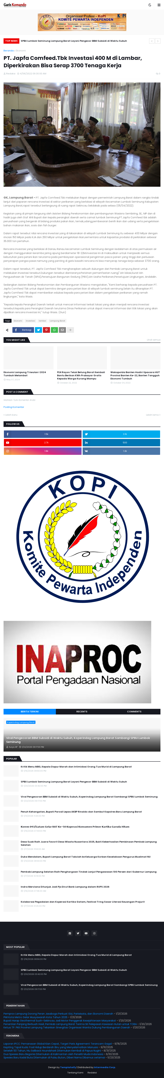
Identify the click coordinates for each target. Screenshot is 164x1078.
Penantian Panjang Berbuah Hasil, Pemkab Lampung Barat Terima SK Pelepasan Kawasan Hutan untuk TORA (70, 1024)
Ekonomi (21, 50)
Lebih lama (152, 415)
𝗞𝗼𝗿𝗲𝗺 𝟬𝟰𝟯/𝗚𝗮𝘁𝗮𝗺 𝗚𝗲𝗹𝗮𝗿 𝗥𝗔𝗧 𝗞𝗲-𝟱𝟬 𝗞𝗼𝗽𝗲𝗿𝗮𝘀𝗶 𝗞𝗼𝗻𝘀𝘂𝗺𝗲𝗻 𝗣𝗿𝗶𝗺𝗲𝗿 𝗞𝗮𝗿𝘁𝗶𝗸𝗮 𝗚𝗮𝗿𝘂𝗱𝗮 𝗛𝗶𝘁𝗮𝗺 (75, 826)
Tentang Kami (75, 1072)
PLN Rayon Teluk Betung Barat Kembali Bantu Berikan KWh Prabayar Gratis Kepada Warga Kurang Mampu (81, 375)
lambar (42, 320)
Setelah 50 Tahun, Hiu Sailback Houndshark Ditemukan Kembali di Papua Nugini (52, 1050)
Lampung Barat (57, 320)
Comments (134, 711)
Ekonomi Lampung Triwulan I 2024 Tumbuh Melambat (25, 374)
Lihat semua (153, 339)
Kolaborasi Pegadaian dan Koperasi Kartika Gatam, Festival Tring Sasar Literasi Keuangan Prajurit (83, 901)
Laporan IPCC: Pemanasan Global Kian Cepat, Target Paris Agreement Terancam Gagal (58, 1043)
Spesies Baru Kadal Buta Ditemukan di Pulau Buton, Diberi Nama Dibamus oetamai (54, 1057)
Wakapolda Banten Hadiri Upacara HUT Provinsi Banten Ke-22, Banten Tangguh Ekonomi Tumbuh (135, 375)
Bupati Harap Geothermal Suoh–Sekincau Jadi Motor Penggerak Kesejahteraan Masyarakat (60, 1020)
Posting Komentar (14, 407)
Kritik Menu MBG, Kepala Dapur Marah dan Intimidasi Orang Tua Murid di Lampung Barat (76, 766)
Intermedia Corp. (105, 1067)
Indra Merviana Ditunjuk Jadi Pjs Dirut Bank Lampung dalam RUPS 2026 (65, 886)
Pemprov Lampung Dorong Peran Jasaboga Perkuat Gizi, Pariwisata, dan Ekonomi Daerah (58, 1013)
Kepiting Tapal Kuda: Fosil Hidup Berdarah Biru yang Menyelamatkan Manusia (51, 1047)
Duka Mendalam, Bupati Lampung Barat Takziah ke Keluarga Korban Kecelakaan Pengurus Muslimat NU (86, 856)
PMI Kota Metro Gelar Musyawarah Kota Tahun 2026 (35, 1017)
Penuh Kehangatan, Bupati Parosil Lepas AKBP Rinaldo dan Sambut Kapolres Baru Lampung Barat (81, 811)
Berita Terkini (30, 711)
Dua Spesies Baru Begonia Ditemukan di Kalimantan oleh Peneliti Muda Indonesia (53, 1054)
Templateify (68, 1067)
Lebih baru (11, 415)
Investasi (30, 320)
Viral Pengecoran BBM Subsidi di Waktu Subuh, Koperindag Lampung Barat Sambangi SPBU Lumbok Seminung (78, 740)
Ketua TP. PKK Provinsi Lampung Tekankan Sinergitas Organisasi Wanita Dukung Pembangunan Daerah (67, 1027)
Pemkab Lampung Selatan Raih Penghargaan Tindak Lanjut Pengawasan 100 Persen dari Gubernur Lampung (89, 871)
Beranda (9, 50)
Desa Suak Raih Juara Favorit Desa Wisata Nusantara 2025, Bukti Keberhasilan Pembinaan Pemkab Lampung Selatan (89, 843)
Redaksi (92, 1072)
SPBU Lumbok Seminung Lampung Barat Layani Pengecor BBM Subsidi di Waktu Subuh (74, 41)
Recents (81, 711)
